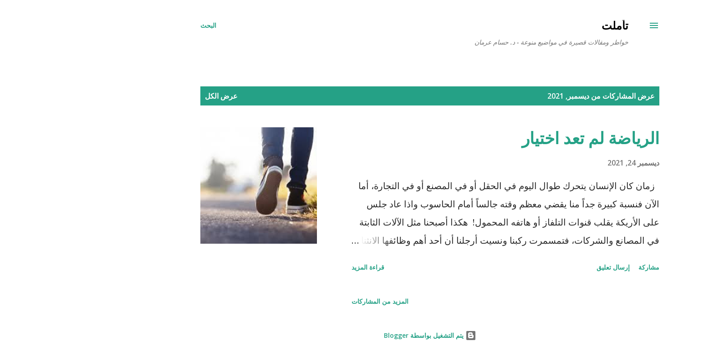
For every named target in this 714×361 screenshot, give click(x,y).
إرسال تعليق (540, 267)
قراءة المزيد (295, 267)
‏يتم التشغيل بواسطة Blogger (357, 335)
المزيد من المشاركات (307, 301)
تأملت (542, 25)
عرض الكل (148, 96)
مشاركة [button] (576, 267)
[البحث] (135, 25)
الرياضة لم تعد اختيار (517, 138)
